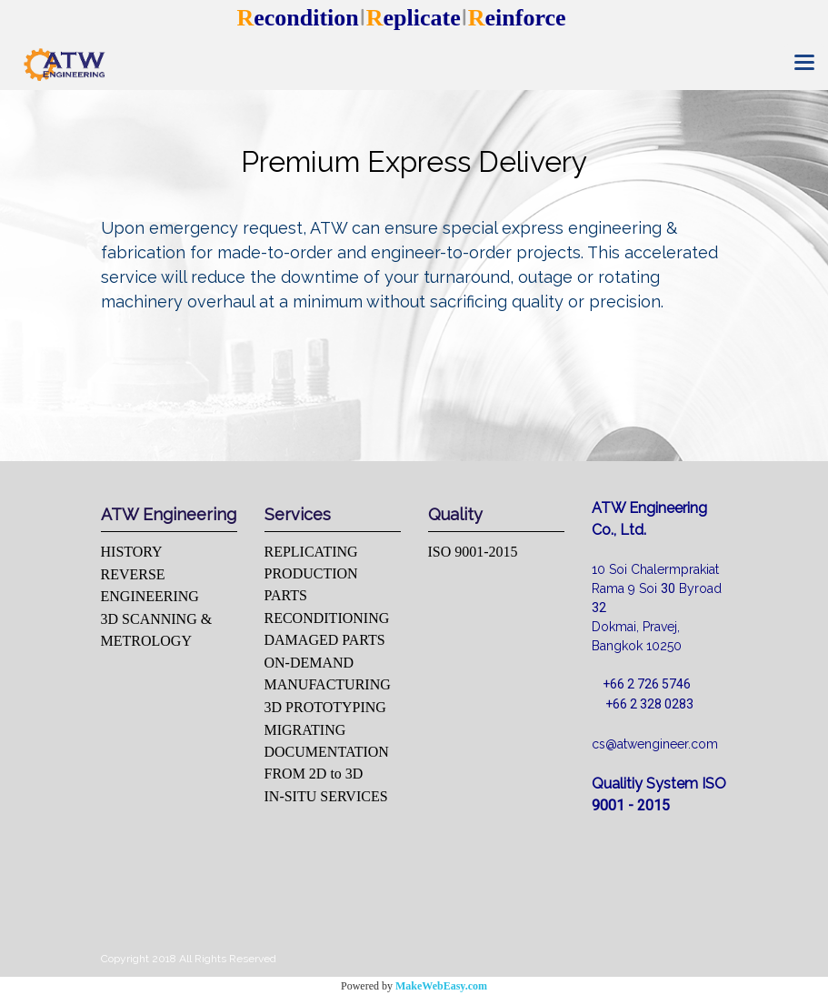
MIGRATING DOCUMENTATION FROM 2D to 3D (326, 751)
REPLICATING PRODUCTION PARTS (311, 573)
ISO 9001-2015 (473, 551)
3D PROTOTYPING (325, 707)
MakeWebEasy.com (441, 986)
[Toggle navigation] (804, 64)
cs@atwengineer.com (655, 744)
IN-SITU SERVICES (326, 796)
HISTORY (132, 551)
